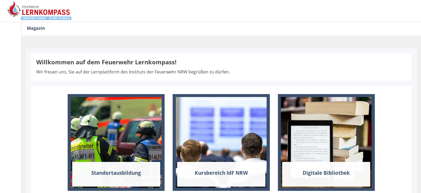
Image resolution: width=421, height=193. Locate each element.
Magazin (36, 28)
